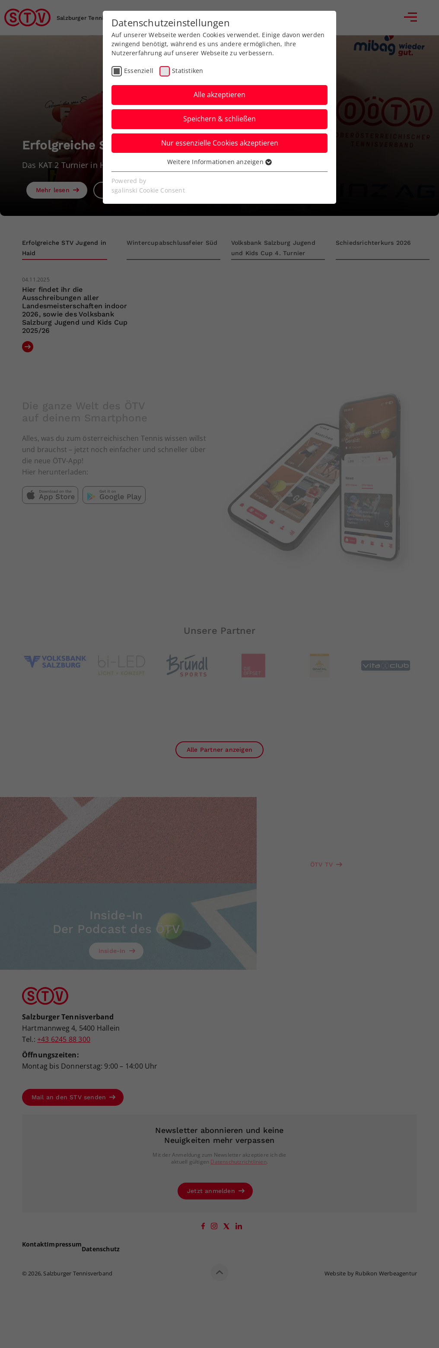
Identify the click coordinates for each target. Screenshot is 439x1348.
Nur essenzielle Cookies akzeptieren (219, 143)
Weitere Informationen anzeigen (219, 162)
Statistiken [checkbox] (187, 70)
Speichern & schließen (219, 118)
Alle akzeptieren (219, 94)
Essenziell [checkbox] (138, 70)
